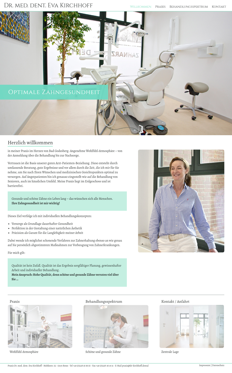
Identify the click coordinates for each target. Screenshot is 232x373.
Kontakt (219, 7)
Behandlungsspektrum (189, 7)
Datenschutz (218, 365)
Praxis (160, 7)
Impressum (205, 365)
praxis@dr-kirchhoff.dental (135, 365)
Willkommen (140, 7)
